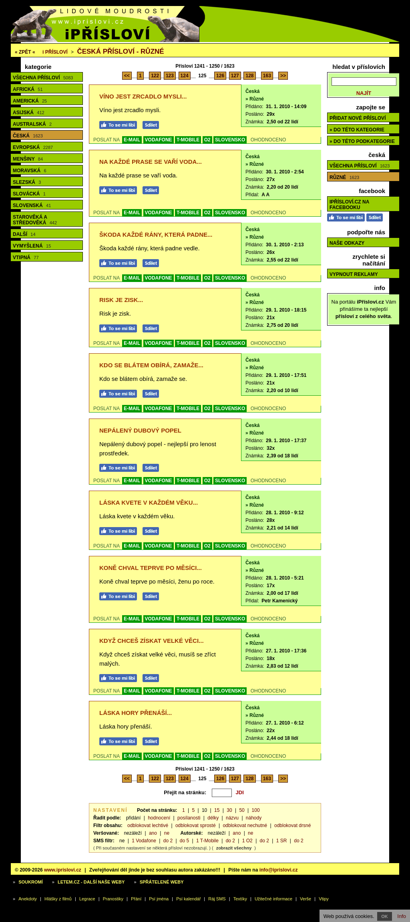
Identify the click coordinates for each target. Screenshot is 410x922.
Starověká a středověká (35, 219)
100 (256, 810)
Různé (344, 177)
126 (220, 76)
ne (166, 833)
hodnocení (159, 818)
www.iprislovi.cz (62, 870)
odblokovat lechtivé (147, 825)
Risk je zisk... (121, 299)
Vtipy (323, 898)
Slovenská (32, 205)
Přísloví (55, 52)
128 (249, 76)
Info (401, 916)
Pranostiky (113, 898)
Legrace (87, 898)
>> (283, 76)
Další (24, 234)
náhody (253, 818)
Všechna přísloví (43, 78)
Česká (28, 136)
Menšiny (28, 159)
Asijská (28, 112)
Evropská (33, 147)
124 (185, 76)
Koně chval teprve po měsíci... (150, 567)
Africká (28, 89)
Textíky (240, 898)
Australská (32, 124)
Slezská (27, 182)
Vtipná (26, 257)
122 (155, 76)
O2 (207, 140)
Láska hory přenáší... (135, 712)
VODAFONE (158, 140)
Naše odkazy (347, 243)
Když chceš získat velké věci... (151, 640)
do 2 (168, 840)
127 (235, 76)
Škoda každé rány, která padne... (156, 234)
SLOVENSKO (230, 140)
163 (267, 76)
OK (384, 916)
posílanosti (188, 818)
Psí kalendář (188, 898)
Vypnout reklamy (354, 274)
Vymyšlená (32, 246)
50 (241, 810)
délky (213, 818)
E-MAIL (132, 140)
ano (153, 833)
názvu (232, 818)
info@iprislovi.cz (278, 870)
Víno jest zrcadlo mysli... (143, 96)
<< (127, 76)
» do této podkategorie (362, 141)
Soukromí (30, 882)
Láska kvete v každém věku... (148, 502)
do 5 (184, 840)
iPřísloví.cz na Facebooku (349, 204)
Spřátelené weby (162, 882)
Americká (30, 101)
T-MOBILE (188, 140)
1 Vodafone (144, 840)
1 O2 (247, 840)
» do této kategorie (357, 130)
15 (216, 810)
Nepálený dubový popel (140, 430)
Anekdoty (27, 898)
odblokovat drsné (292, 825)
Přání (136, 898)
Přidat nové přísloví (358, 118)
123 (170, 76)
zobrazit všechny (234, 848)
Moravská (29, 170)
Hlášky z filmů (58, 898)
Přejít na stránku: (185, 792)
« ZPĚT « (25, 52)
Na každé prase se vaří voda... (150, 161)
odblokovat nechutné (245, 825)
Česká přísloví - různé (120, 51)
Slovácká (29, 194)
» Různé (254, 99)
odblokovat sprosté (195, 825)
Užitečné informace (273, 898)
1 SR (281, 840)
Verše (305, 898)
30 (229, 810)
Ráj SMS (216, 898)
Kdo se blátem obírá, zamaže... (151, 365)
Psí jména (159, 898)
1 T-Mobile (207, 840)
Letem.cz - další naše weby (91, 882)
